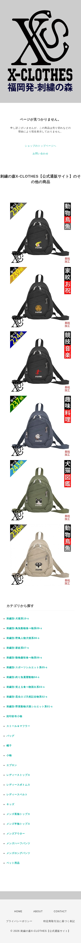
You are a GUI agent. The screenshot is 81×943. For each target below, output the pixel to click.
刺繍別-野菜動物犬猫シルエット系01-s (29, 706)
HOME (18, 911)
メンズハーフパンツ (18, 843)
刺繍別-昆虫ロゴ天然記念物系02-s (26, 696)
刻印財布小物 (14, 716)
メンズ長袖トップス (18, 814)
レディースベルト (17, 794)
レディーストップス (18, 775)
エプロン (11, 765)
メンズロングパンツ (18, 853)
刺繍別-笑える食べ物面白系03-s (25, 687)
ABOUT (38, 911)
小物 (9, 755)
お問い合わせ (40, 153)
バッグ (10, 735)
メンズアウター (15, 833)
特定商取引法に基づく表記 (59, 921)
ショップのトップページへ (40, 145)
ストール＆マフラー (18, 726)
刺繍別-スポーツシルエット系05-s (26, 667)
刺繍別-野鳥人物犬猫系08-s (22, 638)
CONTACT (60, 911)
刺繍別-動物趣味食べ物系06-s (24, 657)
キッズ (10, 804)
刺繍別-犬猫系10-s (17, 618)
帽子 (9, 745)
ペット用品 (13, 863)
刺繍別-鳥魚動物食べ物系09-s (24, 628)
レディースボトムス (18, 784)
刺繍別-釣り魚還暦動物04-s (22, 677)
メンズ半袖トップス (18, 823)
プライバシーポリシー (19, 921)
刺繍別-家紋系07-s (17, 647)
